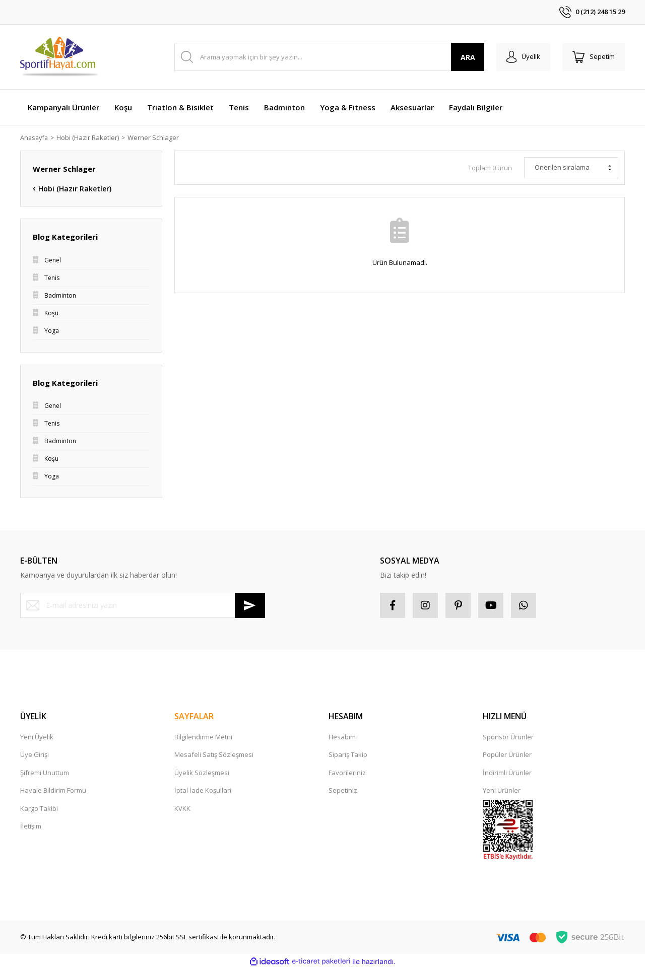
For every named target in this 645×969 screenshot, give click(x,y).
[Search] (329, 57)
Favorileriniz (347, 772)
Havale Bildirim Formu (53, 790)
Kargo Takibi (39, 808)
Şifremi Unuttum (44, 772)
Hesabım (342, 736)
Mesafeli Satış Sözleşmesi (213, 754)
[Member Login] (523, 57)
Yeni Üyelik (36, 736)
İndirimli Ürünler (507, 772)
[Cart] (593, 57)
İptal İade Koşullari (202, 790)
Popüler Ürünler (507, 754)
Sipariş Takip (348, 754)
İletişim (30, 825)
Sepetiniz (343, 790)
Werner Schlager (155, 137)
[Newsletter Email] (142, 605)
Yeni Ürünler (502, 790)
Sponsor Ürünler (508, 736)
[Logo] (59, 57)
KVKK (182, 808)
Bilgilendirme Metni (203, 736)
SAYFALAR (194, 716)
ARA (468, 57)
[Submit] (250, 605)
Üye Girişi (34, 754)
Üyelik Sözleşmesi (201, 772)
